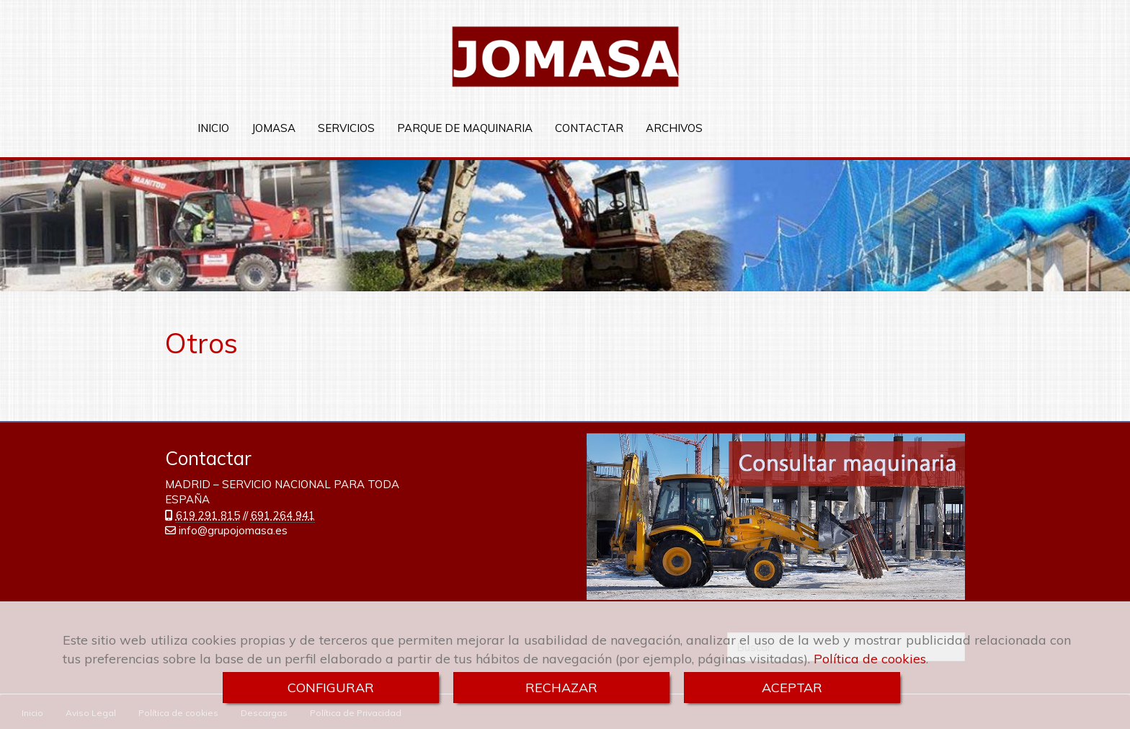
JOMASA (273, 128)
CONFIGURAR (331, 687)
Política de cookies (870, 658)
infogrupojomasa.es (233, 529)
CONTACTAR (589, 128)
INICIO (213, 128)
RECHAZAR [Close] (561, 687)
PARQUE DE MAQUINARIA (465, 128)
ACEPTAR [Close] (792, 687)
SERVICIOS (346, 128)
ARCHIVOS (674, 128)
